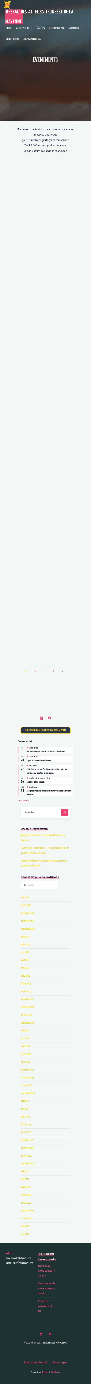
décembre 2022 (27, 1140)
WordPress (55, 1371)
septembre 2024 (28, 1023)
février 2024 (26, 1054)
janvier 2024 (26, 1062)
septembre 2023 (28, 1093)
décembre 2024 (27, 1000)
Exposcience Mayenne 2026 (36, 782)
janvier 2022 (26, 1203)
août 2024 (25, 1031)
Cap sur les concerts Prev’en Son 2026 (39, 761)
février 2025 (26, 984)
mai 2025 (25, 960)
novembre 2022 (27, 1148)
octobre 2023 (26, 1086)
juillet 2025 (25, 945)
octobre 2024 (26, 1015)
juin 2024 (25, 1039)
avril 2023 (25, 1109)
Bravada (44, 1371)
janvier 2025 (26, 992)
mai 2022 (25, 1172)
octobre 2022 (26, 1156)
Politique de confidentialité (35, 1362)
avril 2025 (25, 968)
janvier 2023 (26, 1133)
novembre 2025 (27, 921)
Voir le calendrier (23, 801)
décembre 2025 (27, 913)
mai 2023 (25, 1101)
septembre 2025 (28, 929)
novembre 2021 (27, 1211)
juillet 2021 (25, 1227)
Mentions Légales (59, 1362)
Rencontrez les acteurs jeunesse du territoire (46, 1271)
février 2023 (26, 1125)
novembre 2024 (27, 1007)
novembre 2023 (27, 1078)
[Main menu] (83, 17)
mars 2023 (25, 1117)
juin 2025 (25, 953)
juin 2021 (25, 1234)
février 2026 (26, 906)
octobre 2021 (26, 1219)
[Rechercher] (64, 813)
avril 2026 (25, 898)
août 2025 (25, 937)
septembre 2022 (28, 1164)
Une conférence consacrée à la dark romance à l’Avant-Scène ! (46, 752)
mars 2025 (25, 976)
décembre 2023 (27, 1070)
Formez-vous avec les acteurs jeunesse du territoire (47, 1289)
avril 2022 (25, 1180)
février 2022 (26, 1195)
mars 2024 (25, 1047)
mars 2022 (25, 1187)
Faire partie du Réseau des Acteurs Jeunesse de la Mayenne (45, 731)
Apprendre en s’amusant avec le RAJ (45, 1307)
